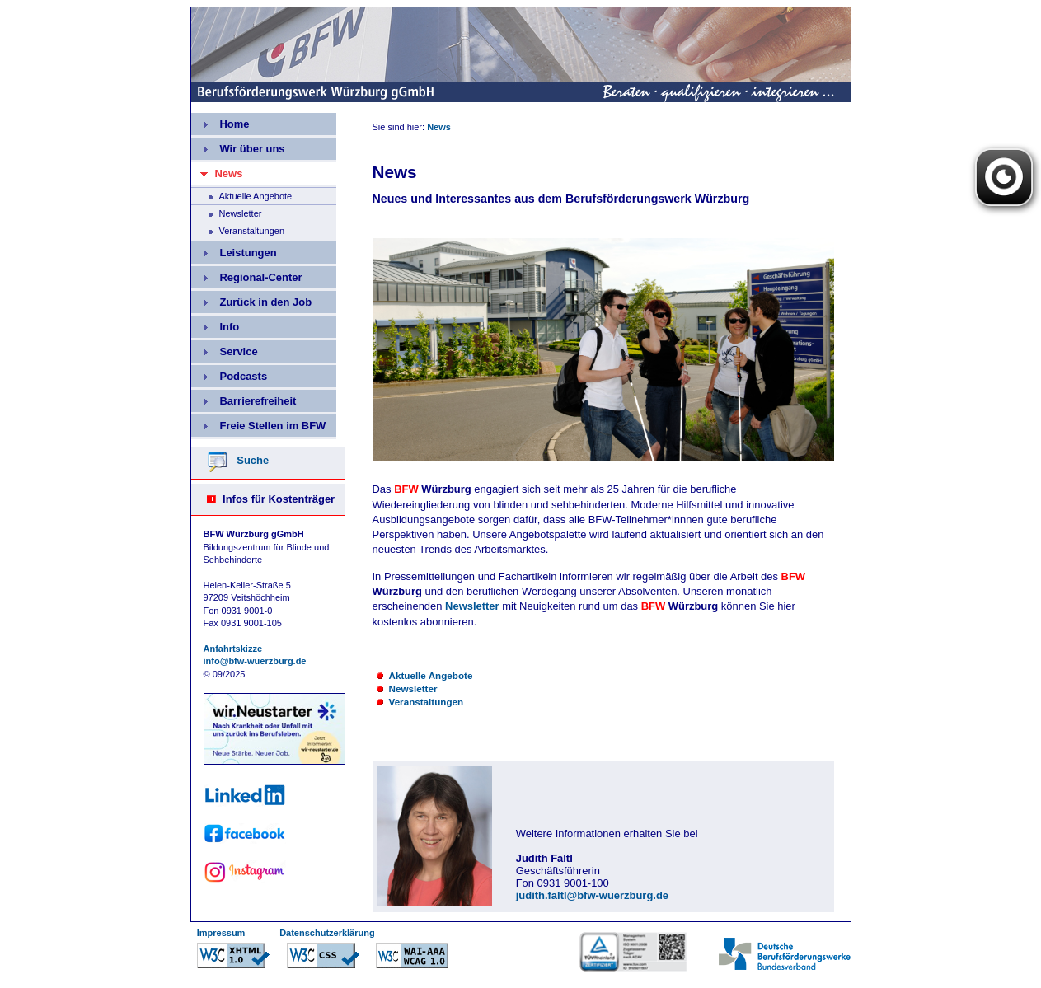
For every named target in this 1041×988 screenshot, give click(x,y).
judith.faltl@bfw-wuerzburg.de (592, 895)
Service (224, 349)
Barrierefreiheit (244, 398)
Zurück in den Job (251, 299)
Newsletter (226, 211)
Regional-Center (246, 274)
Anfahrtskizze (233, 648)
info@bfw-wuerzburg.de (255, 661)
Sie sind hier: (400, 127)
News (439, 127)
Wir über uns (238, 146)
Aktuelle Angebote (242, 194)
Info (215, 324)
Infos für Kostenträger (279, 499)
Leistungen (234, 250)
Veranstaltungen (238, 229)
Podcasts (229, 373)
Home (220, 121)
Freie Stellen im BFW (258, 423)
